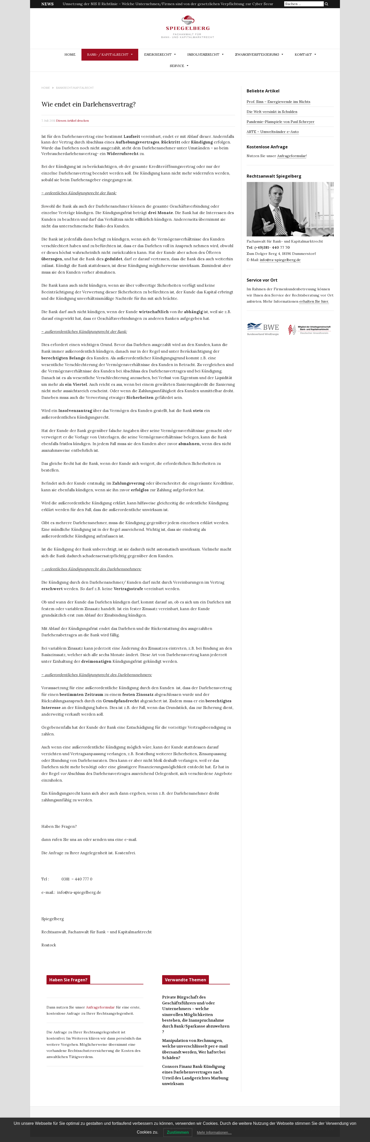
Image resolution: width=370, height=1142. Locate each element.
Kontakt (303, 54)
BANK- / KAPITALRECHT (107, 54)
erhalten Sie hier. (314, 301)
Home (70, 54)
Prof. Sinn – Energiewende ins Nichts (278, 101)
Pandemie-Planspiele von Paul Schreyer (280, 121)
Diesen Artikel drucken (72, 120)
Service (177, 66)
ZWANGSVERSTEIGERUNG (257, 54)
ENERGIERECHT (158, 54)
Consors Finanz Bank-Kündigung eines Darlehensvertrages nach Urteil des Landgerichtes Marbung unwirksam (195, 1075)
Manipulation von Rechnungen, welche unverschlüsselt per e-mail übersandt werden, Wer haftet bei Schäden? (195, 1049)
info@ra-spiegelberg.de (280, 259)
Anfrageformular (101, 1007)
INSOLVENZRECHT (203, 54)
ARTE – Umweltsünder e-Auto (273, 131)
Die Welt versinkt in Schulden (272, 111)
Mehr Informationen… (214, 1132)
